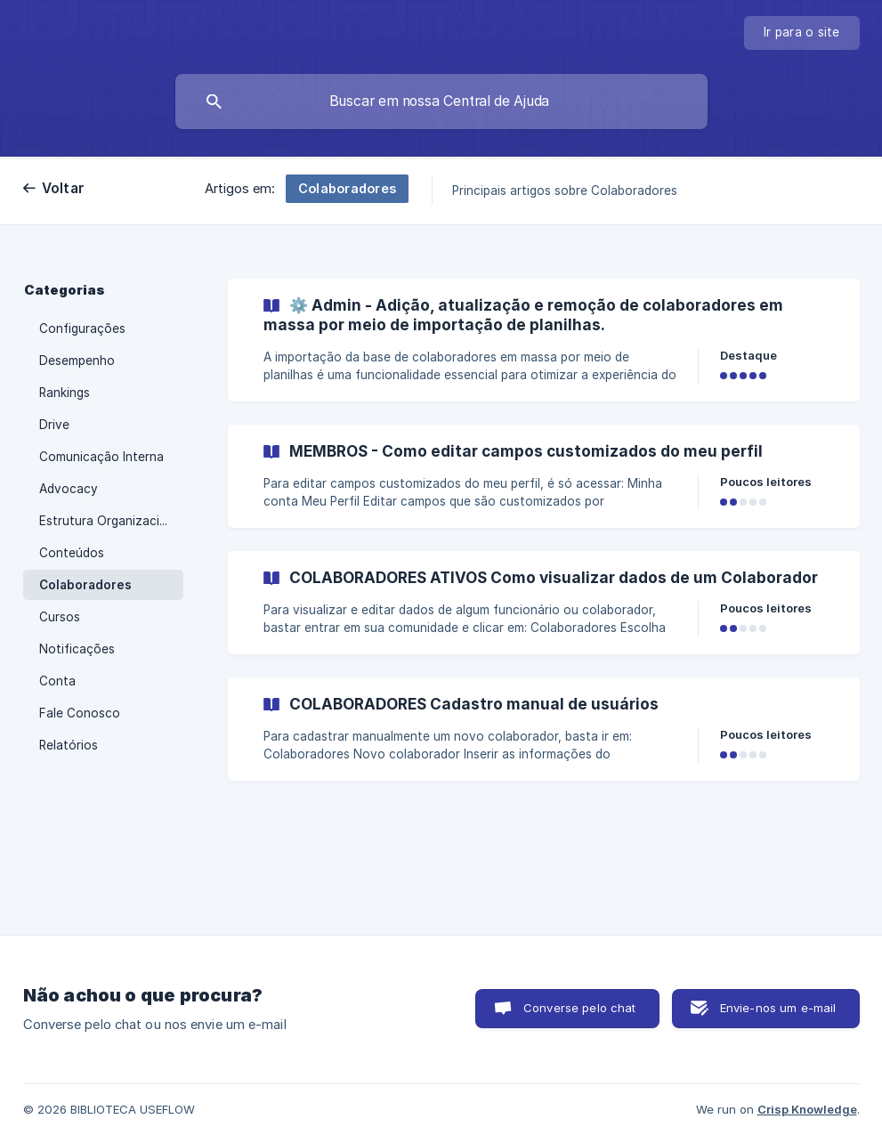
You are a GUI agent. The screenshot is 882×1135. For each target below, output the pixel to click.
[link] (544, 340)
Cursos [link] (59, 617)
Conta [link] (57, 681)
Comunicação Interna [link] (101, 457)
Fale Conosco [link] (79, 713)
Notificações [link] (77, 649)
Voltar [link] (63, 188)
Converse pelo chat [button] (579, 1008)
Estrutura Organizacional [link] (111, 521)
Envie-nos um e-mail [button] (778, 1008)
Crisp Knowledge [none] (807, 1109)
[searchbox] (441, 101)
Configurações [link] (82, 328)
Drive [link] (54, 425)
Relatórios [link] (68, 745)
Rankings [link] (64, 392)
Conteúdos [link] (71, 553)
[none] (802, 33)
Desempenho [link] (77, 360)
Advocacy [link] (68, 489)
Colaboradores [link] (85, 585)
